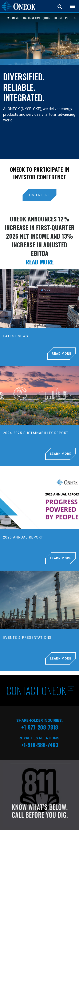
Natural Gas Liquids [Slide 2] (36, 18)
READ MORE (39, 262)
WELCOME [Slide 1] (13, 18)
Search (60, 6)
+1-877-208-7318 (39, 727)
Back (70, 4)
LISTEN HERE (39, 195)
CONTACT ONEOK (36, 691)
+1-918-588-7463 (39, 745)
